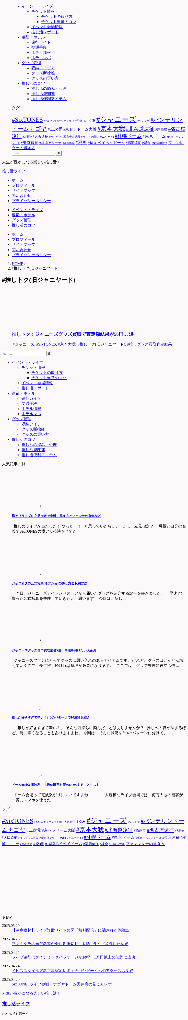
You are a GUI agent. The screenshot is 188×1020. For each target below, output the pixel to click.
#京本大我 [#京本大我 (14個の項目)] (111, 128)
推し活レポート (35, 388)
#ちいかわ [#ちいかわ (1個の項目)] (50, 121)
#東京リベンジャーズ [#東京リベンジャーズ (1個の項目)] (148, 838)
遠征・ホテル (23, 215)
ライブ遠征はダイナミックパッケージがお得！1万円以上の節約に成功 (73, 957)
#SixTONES (46, 344)
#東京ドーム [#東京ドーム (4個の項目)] (154, 136)
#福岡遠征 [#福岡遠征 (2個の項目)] (133, 143)
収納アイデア (33, 424)
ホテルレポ (31, 414)
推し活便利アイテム (39, 455)
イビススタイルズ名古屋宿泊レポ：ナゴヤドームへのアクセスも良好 (72, 971)
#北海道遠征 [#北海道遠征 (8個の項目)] (140, 129)
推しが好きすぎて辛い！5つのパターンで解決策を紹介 (51, 717)
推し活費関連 (33, 450)
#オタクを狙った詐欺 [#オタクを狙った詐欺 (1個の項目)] (69, 121)
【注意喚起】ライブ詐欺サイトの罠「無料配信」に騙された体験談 (70, 930)
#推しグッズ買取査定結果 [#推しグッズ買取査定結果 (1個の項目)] (64, 136)
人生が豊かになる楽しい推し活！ (31, 993)
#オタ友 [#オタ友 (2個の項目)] (89, 120)
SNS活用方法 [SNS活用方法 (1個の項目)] (159, 143)
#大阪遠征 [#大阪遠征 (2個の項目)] (40, 136)
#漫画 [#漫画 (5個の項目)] (81, 142)
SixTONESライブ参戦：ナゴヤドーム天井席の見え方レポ (62, 984)
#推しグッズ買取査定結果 (149, 344)
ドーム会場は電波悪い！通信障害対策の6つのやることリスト (55, 785)
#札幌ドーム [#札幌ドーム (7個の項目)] (128, 136)
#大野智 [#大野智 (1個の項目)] (27, 136)
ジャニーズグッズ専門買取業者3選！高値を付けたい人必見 (54, 650)
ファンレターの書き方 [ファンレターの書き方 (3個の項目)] (145, 844)
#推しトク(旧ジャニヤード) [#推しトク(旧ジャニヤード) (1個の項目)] (97, 136)
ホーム (18, 180)
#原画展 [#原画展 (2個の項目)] (161, 129)
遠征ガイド (31, 398)
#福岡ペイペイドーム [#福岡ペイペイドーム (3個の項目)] (106, 143)
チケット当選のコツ (49, 378)
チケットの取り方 (47, 373)
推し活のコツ (23, 225)
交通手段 (29, 403)
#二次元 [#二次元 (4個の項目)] (55, 129)
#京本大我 (67, 344)
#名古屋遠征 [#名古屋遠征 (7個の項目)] (160, 830)
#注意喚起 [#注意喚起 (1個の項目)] (69, 143)
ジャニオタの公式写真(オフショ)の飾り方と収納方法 (49, 583)
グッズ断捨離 (33, 429)
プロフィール (23, 185)
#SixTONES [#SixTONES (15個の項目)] (27, 119)
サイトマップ (23, 190)
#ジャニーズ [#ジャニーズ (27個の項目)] (116, 119)
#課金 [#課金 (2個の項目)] (146, 143)
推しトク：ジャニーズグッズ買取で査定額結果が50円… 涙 (73, 334)
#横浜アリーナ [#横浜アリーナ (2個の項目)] (50, 143)
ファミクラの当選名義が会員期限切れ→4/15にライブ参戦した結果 (70, 944)
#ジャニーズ (23, 344)
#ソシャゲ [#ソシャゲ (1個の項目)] (143, 121)
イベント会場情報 (37, 383)
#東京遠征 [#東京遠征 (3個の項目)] (29, 143)
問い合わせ (21, 195)
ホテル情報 (31, 409)
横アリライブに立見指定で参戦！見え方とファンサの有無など (56, 516)
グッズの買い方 (35, 434)
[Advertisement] (94, 881)
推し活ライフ (13, 171)
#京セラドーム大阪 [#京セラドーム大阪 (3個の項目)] (80, 129)
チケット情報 (33, 367)
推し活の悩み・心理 (39, 445)
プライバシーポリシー (31, 201)
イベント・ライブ (27, 210)
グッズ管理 (21, 220)
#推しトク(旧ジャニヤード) (101, 344)
